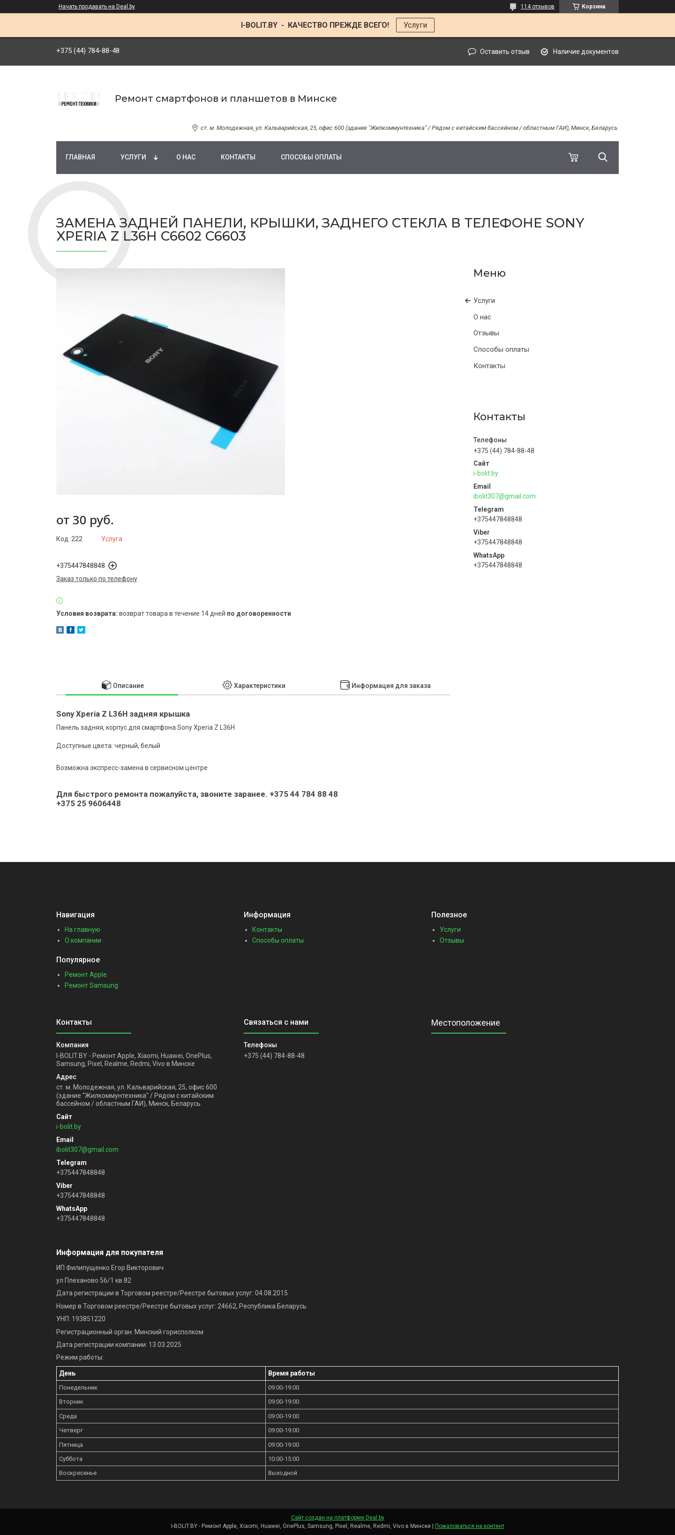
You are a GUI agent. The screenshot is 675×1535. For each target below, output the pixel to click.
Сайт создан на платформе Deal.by (337, 1517)
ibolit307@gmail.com (504, 496)
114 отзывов (538, 6)
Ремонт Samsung (91, 985)
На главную (82, 929)
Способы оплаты (311, 157)
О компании (83, 940)
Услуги (415, 25)
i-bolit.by (485, 473)
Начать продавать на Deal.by (97, 6)
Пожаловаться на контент (469, 1526)
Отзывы (486, 333)
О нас (185, 157)
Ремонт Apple (86, 974)
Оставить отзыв (505, 51)
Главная (80, 157)
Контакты (238, 157)
